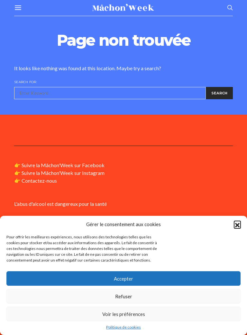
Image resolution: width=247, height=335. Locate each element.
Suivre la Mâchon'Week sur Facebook (63, 165)
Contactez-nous (39, 180)
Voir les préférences (123, 314)
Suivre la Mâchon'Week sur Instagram (63, 173)
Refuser (123, 296)
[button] (237, 224)
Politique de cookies (123, 327)
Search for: (25, 82)
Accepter (123, 279)
